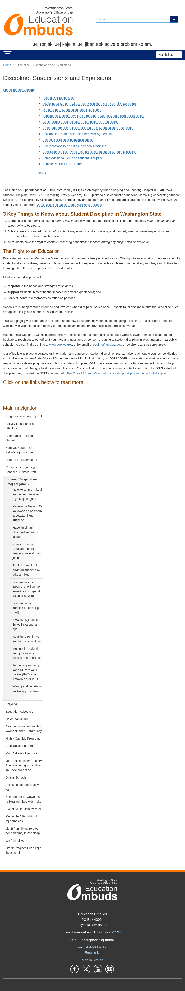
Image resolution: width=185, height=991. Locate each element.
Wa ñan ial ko (15, 840)
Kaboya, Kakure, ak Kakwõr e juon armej (20, 450)
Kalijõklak (12, 704)
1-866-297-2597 (109, 932)
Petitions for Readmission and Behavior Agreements (78, 134)
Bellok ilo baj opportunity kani (22, 787)
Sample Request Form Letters (63, 164)
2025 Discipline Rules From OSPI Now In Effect (69, 204)
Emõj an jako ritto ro (19, 745)
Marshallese (166, 54)
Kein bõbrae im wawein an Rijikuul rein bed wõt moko (23, 799)
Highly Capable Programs (23, 738)
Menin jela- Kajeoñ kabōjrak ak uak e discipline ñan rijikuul (27, 653)
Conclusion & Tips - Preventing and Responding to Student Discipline (89, 151)
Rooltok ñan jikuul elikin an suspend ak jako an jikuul (26, 570)
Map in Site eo (92, 960)
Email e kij (92, 952)
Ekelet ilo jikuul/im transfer (23, 809)
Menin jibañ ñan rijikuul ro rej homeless (23, 819)
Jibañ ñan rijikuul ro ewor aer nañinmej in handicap (23, 831)
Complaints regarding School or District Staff (21, 469)
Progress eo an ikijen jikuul (24, 416)
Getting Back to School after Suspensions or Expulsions (80, 121)
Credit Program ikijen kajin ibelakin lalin (23, 850)
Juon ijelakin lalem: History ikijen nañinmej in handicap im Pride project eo (24, 765)
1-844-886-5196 (96, 947)
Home (7, 65)
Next (42, 173)
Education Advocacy (19, 711)
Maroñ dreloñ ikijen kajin (22, 753)
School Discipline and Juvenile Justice (68, 139)
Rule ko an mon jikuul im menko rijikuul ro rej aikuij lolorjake (27, 494)
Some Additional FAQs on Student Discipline (73, 158)
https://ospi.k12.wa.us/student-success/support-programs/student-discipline (116, 373)
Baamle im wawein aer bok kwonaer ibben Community (24, 729)
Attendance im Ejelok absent (20, 438)
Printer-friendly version (18, 89)
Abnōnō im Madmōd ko (21, 460)
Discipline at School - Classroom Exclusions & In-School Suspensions (90, 103)
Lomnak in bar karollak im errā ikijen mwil (27, 608)
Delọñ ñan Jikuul (17, 719)
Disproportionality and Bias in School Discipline (75, 146)
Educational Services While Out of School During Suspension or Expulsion (93, 115)
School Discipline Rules (59, 97)
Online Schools (16, 777)
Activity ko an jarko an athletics (20, 426)
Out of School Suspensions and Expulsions (72, 109)
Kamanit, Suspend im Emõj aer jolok (21, 481)
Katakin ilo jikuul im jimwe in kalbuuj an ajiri (26, 624)
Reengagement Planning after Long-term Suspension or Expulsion (88, 127)
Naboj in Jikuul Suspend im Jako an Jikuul (26, 532)
